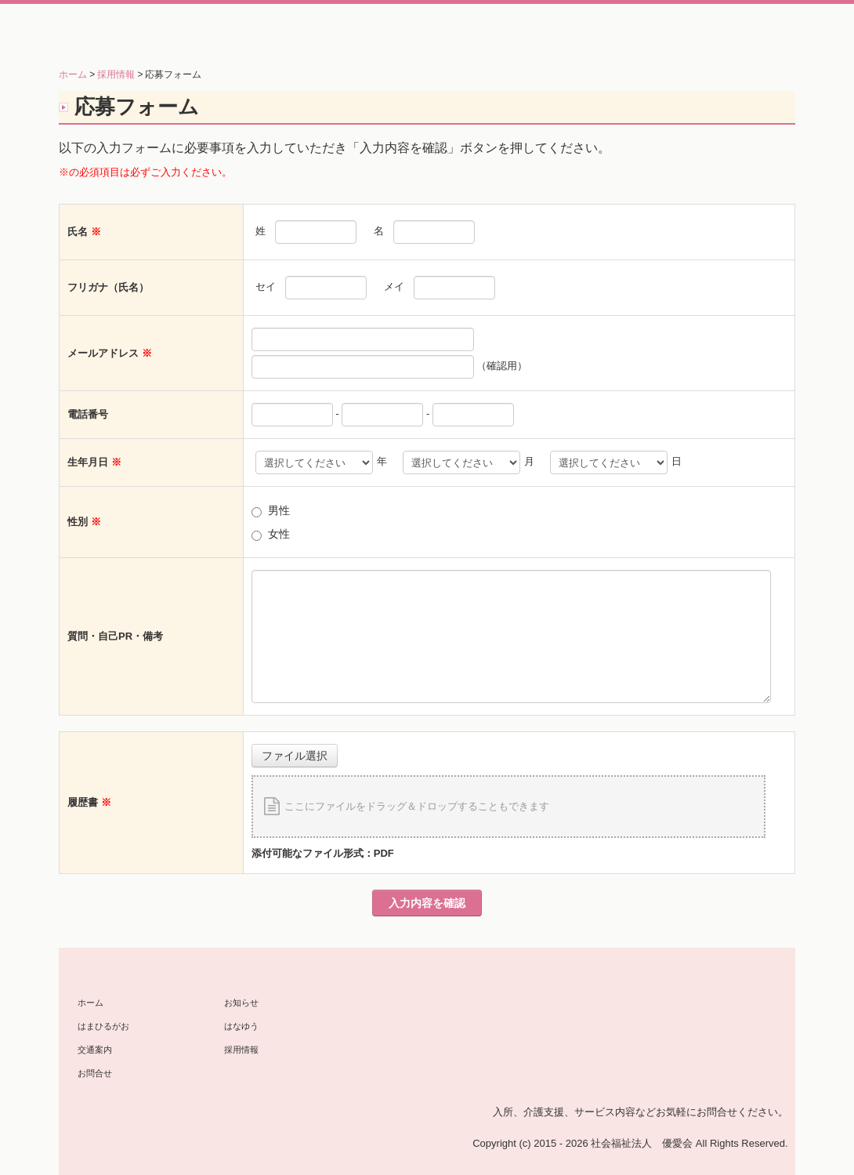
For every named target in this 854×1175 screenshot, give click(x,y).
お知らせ (241, 1002)
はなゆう (241, 1026)
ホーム (90, 1002)
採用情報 (241, 1049)
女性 (279, 534)
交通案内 (95, 1049)
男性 (279, 510)
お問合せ (95, 1073)
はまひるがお (103, 1026)
